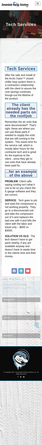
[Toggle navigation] (37, 3)
